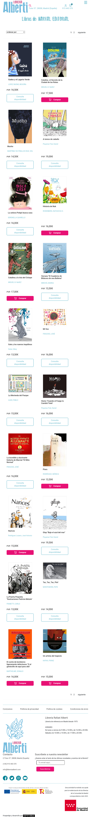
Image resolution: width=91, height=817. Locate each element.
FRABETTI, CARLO (13, 604)
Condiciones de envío (79, 709)
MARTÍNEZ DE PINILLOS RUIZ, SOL (20, 151)
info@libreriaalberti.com (12, 770)
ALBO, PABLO (13, 400)
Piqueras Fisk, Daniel (50, 144)
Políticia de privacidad (29, 709)
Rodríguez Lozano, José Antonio (20, 536)
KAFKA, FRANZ (48, 661)
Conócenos (7, 709)
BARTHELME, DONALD (15, 671)
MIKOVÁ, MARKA (47, 283)
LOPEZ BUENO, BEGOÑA (17, 84)
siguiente (82, 32)
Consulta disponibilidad (20, 98)
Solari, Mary (12, 349)
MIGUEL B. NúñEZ (47, 87)
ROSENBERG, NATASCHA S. (53, 211)
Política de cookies (54, 709)
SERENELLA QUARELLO (16, 218)
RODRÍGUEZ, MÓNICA (51, 474)
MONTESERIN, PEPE (50, 587)
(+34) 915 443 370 (9, 764)
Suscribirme (45, 769)
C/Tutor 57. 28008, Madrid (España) (16, 758)
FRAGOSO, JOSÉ (49, 334)
